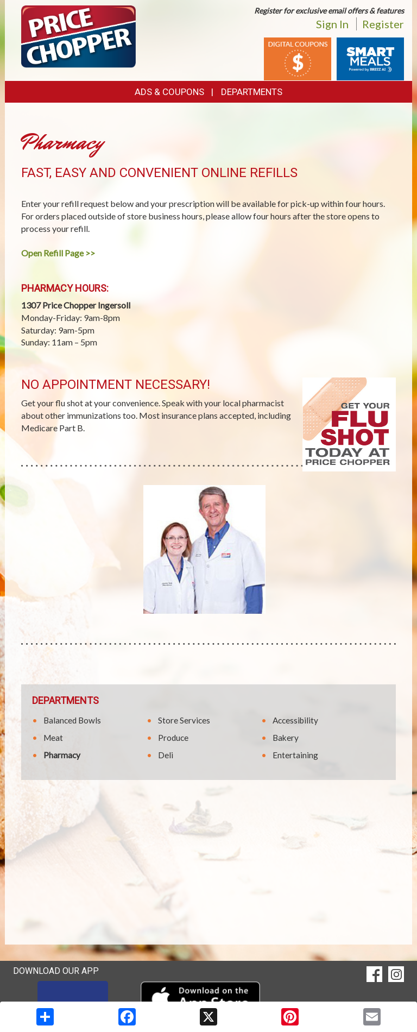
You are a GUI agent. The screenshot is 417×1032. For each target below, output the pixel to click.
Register (383, 23)
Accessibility (295, 720)
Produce (173, 737)
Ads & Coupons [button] (169, 91)
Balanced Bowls (72, 720)
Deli (165, 755)
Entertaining (295, 755)
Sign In (332, 23)
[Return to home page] (78, 35)
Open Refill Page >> (58, 253)
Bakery (286, 737)
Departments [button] (251, 91)
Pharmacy (61, 755)
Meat (53, 737)
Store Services (184, 720)
